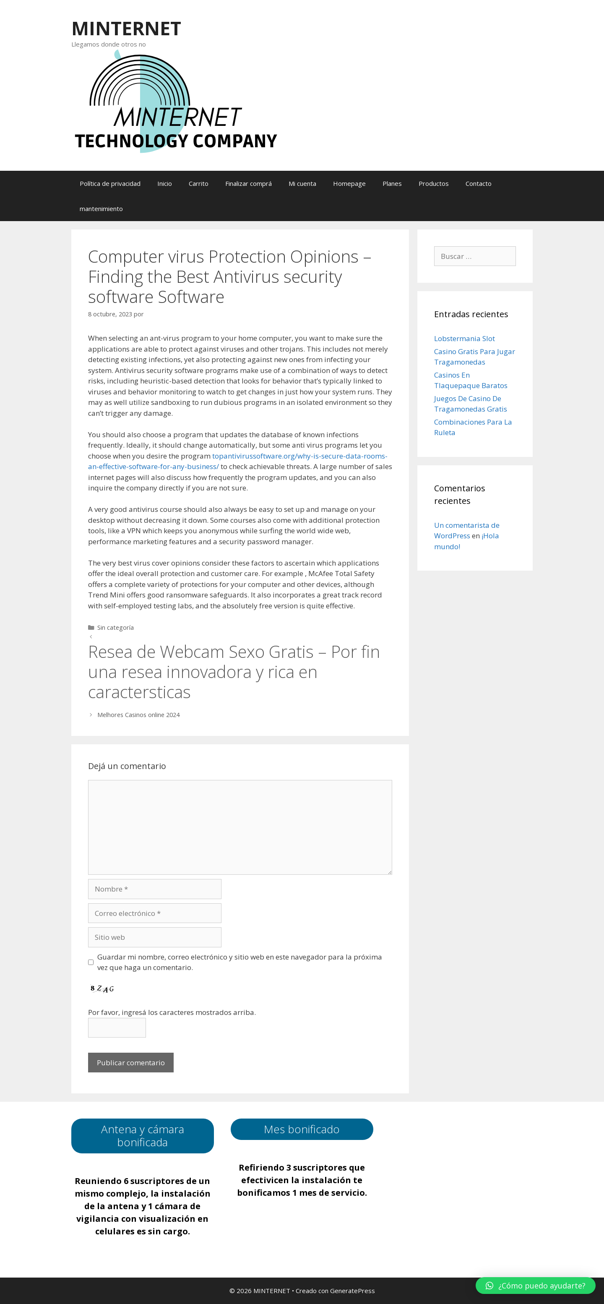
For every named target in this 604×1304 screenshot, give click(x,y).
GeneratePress (352, 1290)
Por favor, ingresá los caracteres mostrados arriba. (172, 1012)
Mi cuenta (302, 183)
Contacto (479, 183)
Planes (392, 183)
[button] (536, 1285)
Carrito (198, 183)
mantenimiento (101, 208)
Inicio (164, 183)
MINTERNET (126, 28)
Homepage (349, 183)
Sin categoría (115, 627)
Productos (434, 183)
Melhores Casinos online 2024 (138, 715)
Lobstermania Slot (464, 338)
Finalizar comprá (248, 183)
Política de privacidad (110, 183)
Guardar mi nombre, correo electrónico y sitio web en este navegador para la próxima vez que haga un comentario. (239, 962)
